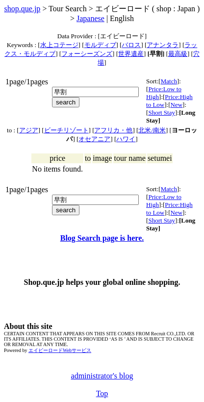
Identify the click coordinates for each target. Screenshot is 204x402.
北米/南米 (152, 130)
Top (102, 393)
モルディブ (100, 45)
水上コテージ (59, 45)
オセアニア (94, 139)
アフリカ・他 (113, 130)
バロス (131, 45)
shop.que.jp (22, 8)
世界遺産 (131, 53)
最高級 (177, 53)
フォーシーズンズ (86, 53)
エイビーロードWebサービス (59, 350)
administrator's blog (102, 376)
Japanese (90, 18)
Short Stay (161, 112)
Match (169, 81)
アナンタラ (162, 45)
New (177, 104)
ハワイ (125, 139)
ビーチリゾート (66, 130)
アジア (28, 130)
